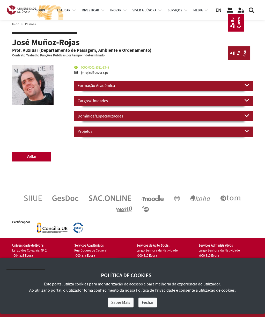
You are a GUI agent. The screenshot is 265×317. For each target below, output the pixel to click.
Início (15, 24)
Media (198, 10)
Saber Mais (120, 302)
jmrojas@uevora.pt (91, 72)
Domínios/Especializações (163, 116)
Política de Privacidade (155, 290)
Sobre (41, 10)
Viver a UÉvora (144, 10)
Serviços (175, 10)
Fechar (148, 302)
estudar (63, 10)
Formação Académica (163, 85)
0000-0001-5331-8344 (91, 67)
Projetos (163, 131)
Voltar (32, 156)
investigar (90, 10)
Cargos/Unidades (163, 101)
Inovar (115, 10)
